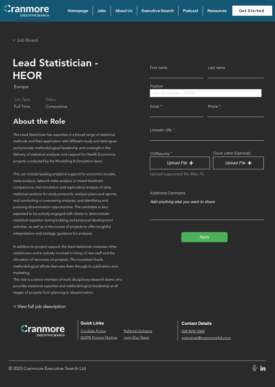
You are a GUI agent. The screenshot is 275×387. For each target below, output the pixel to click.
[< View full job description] (41, 306)
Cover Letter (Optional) (231, 153)
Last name (216, 67)
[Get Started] (252, 11)
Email (154, 106)
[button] (217, 11)
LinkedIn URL (161, 130)
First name (158, 67)
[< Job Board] (32, 40)
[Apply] (204, 237)
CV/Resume (159, 154)
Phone (213, 106)
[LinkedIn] (263, 369)
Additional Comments (167, 193)
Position (156, 86)
